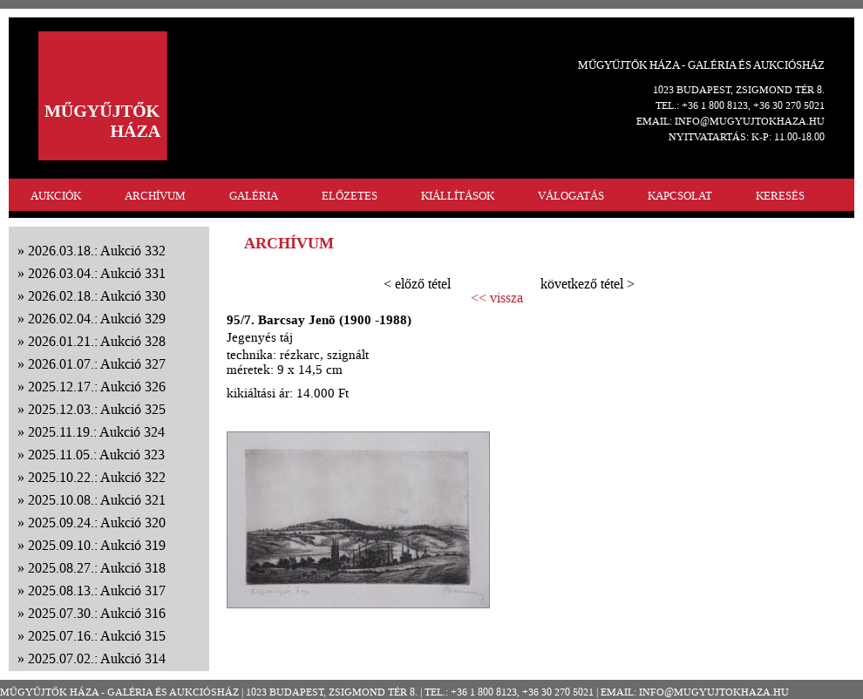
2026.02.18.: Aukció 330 (97, 296)
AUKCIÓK (56, 195)
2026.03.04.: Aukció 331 (97, 273)
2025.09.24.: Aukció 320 (97, 522)
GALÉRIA (253, 195)
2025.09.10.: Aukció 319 (97, 545)
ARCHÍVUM (155, 195)
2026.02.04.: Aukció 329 (97, 318)
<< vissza (497, 298)
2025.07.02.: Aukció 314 (97, 658)
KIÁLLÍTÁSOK (457, 195)
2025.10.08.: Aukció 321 (97, 500)
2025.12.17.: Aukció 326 (97, 386)
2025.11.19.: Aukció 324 (96, 432)
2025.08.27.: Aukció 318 (97, 568)
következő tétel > (587, 284)
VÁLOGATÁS (571, 195)
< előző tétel (417, 284)
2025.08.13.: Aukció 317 (97, 590)
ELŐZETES (349, 195)
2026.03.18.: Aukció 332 (97, 250)
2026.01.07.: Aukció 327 (97, 364)
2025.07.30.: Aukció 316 (97, 613)
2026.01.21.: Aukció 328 (97, 341)
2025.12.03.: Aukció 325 (97, 409)
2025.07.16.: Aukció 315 (97, 636)
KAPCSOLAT (680, 195)
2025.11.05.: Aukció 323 (96, 454)
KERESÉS (780, 195)
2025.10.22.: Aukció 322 (97, 477)
